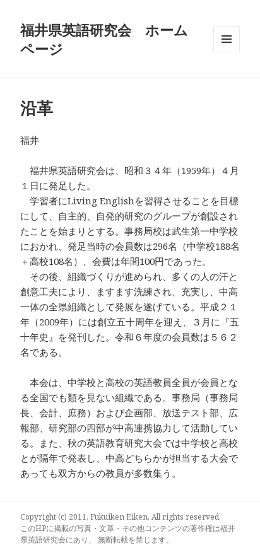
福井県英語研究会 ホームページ (104, 39)
